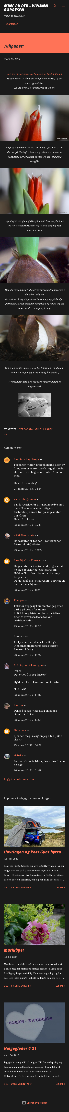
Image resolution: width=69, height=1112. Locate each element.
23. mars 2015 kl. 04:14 (28, 488)
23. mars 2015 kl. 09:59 (28, 550)
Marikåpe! (14, 950)
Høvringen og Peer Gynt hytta (32, 852)
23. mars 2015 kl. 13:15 (27, 655)
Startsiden (12, 23)
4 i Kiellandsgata (24, 535)
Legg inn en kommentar (19, 779)
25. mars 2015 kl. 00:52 (27, 745)
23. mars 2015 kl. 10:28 (27, 590)
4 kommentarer (21, 887)
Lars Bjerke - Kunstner (28, 560)
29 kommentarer (21, 1083)
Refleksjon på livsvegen (28, 665)
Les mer (60, 887)
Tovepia (19, 600)
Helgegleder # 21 (20, 1048)
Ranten (18, 705)
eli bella (18, 755)
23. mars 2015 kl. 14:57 (27, 720)
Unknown (20, 730)
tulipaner (46, 429)
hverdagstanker (28, 429)
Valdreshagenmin (25, 499)
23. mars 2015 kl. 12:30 (27, 626)
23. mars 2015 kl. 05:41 (27, 524)
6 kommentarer (21, 985)
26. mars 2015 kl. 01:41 (27, 770)
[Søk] (55, 6)
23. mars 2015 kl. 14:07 (27, 695)
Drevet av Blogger (34, 1102)
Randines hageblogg (26, 459)
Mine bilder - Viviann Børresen (26, 7)
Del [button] (6, 434)
